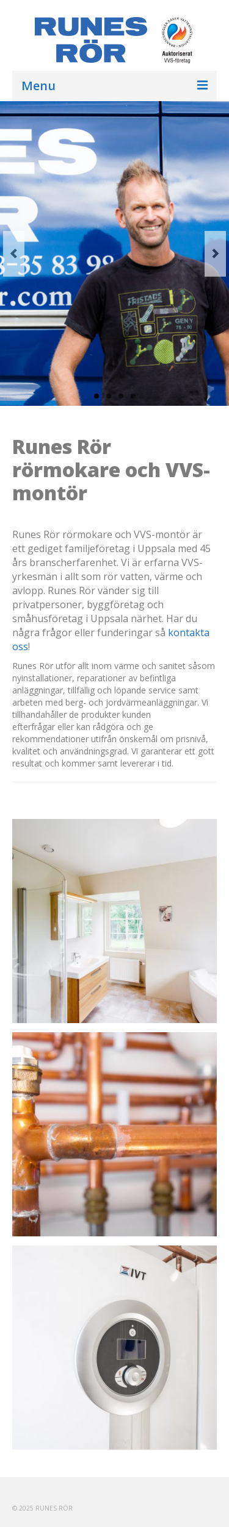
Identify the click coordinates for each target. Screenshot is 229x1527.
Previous (13, 254)
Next (215, 254)
